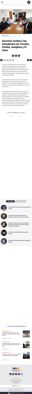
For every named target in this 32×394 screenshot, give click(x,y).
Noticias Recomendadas (16, 326)
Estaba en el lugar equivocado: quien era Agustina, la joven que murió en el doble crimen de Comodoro (18, 224)
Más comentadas (20, 201)
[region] (16, 171)
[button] (13, 56)
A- (30, 60)
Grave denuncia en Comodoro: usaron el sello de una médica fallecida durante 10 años (11, 345)
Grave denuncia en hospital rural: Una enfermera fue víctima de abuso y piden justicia (11, 334)
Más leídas (10, 201)
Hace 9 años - (10, 36)
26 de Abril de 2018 (5, 35)
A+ (28, 60)
